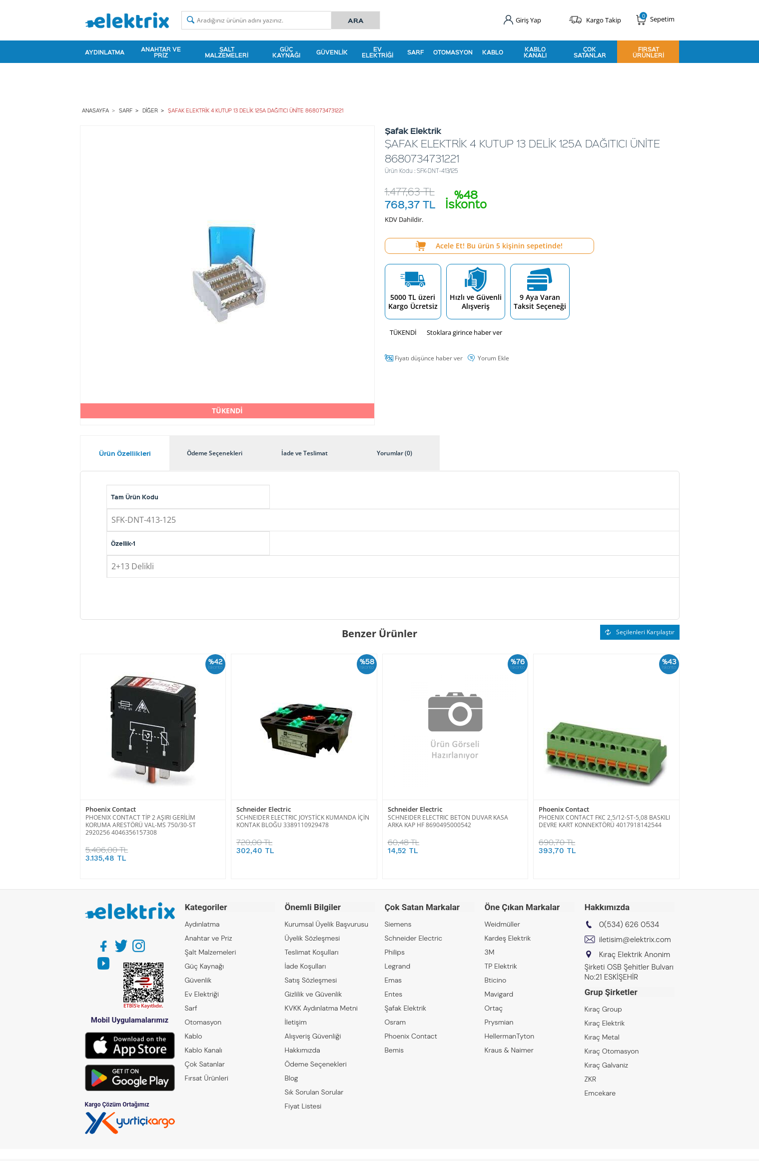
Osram (395, 1022)
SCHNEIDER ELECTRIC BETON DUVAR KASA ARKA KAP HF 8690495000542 (448, 821)
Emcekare (600, 1093)
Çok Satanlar (590, 52)
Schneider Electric (263, 809)
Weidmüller (502, 924)
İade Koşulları (305, 966)
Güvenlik (332, 52)
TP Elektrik (501, 966)
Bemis (394, 1050)
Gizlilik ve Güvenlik (313, 994)
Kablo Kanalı (535, 52)
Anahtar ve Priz (161, 52)
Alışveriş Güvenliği (313, 1036)
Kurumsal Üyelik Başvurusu (327, 924)
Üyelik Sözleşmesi (312, 938)
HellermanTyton (510, 1036)
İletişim (296, 1022)
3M (490, 952)
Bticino (496, 980)
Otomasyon (453, 52)
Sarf (415, 52)
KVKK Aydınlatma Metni (321, 1008)
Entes (394, 994)
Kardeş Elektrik (508, 938)
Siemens (398, 924)
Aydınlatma (104, 52)
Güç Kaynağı (286, 52)
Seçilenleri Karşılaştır (640, 632)
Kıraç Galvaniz (607, 1065)
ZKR (591, 1079)
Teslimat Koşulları (312, 952)
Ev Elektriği (377, 52)
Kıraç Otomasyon (612, 1051)
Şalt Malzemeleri (226, 52)
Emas (393, 980)
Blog (291, 1078)
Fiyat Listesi (303, 1106)
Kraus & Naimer (509, 1050)
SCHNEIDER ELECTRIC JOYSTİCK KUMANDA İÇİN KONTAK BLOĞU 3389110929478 (302, 821)
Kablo (492, 52)
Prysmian (499, 1022)
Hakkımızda (302, 1050)
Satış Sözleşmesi (311, 980)
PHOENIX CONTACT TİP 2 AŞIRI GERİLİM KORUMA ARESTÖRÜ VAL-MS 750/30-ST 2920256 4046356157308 (140, 825)
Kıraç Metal (602, 1037)
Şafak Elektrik (406, 1008)
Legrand (398, 966)
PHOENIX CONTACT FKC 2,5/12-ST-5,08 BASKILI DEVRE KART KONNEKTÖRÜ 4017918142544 (604, 821)
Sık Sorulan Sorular (314, 1092)
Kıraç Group (603, 1009)
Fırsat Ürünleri (648, 52)
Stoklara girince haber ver (464, 331)
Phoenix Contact (110, 809)
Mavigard (499, 994)
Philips (395, 952)
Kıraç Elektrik (605, 1023)
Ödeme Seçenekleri (316, 1064)
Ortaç (494, 1008)
